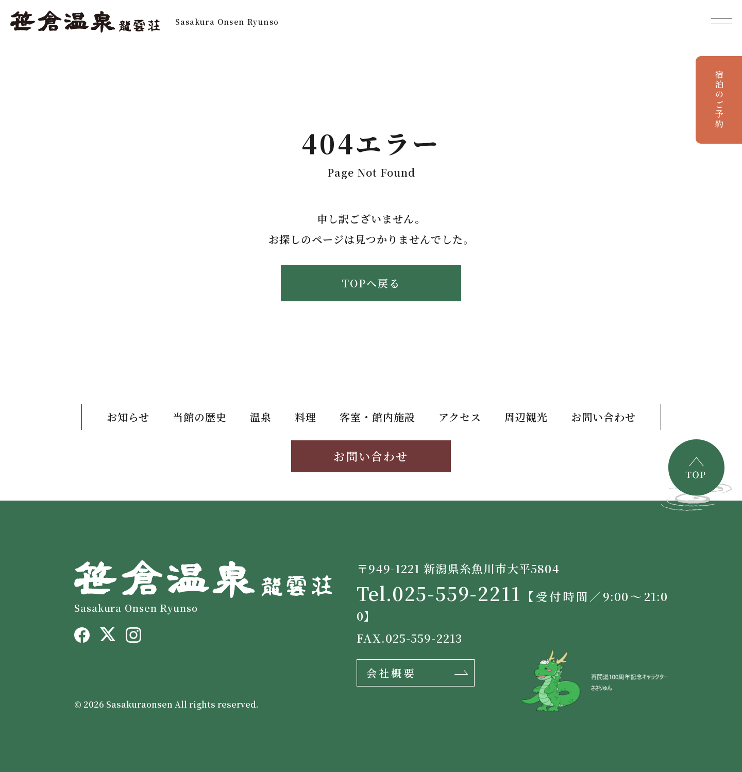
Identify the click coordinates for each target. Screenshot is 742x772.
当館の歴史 (200, 416)
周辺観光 (526, 416)
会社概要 (391, 672)
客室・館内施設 (377, 416)
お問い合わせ (603, 416)
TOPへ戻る (371, 283)
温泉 (261, 416)
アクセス (460, 416)
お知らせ (128, 416)
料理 (305, 416)
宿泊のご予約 (719, 99)
